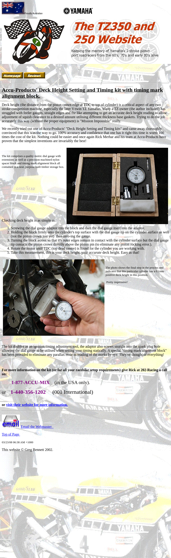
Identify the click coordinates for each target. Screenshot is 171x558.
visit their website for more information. (37, 405)
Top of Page (11, 434)
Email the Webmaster (36, 427)
